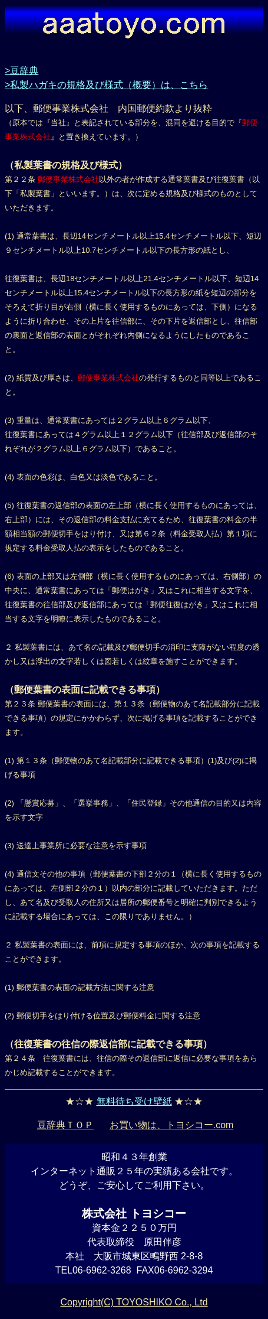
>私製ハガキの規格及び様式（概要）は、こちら (106, 85)
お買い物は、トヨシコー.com (172, 1125)
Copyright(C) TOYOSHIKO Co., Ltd (133, 1302)
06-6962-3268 (101, 1270)
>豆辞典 (21, 71)
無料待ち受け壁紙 (134, 1101)
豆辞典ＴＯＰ (65, 1125)
